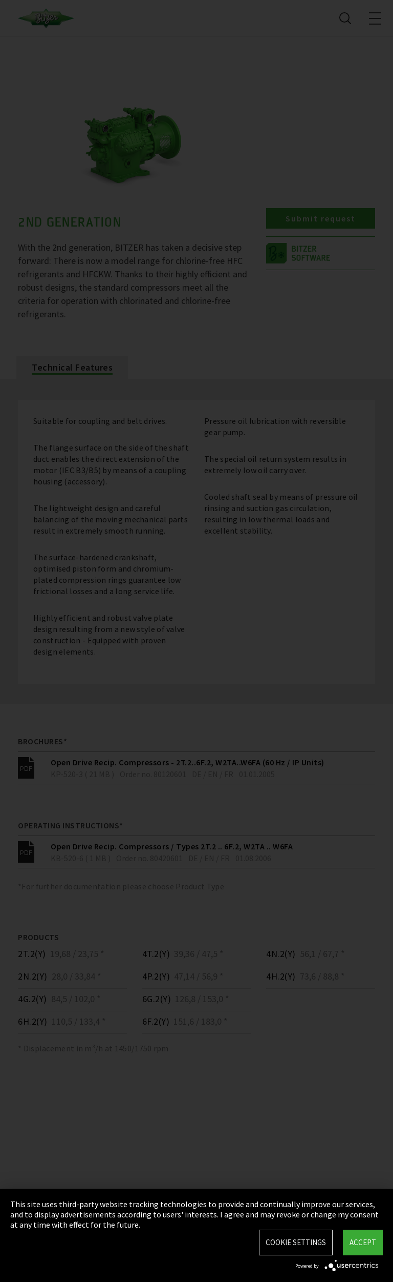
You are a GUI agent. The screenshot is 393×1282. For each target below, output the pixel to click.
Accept (363, 1242)
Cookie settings (296, 1242)
